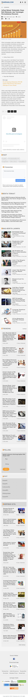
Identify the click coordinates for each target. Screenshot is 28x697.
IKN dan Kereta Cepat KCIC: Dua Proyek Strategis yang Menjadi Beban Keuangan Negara (10, 605)
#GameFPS (5, 496)
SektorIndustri (13, 161)
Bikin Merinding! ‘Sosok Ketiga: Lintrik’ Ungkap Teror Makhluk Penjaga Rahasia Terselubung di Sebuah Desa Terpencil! (9, 401)
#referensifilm (6, 487)
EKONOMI (6, 7)
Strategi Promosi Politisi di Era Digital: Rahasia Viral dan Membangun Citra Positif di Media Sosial (10, 583)
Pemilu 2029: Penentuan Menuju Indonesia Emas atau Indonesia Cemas (10, 637)
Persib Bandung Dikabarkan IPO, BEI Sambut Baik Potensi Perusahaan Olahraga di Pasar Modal (12, 83)
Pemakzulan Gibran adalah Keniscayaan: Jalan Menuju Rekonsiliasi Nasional (9, 626)
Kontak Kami (22, 673)
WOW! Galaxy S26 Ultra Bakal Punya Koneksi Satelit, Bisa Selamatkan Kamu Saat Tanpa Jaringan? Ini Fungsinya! (10, 413)
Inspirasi (14, 245)
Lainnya (25, 328)
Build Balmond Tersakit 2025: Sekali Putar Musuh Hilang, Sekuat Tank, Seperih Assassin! (10, 437)
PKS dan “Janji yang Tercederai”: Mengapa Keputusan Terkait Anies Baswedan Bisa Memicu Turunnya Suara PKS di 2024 (10, 570)
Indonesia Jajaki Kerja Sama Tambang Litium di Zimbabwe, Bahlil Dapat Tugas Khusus (13, 207)
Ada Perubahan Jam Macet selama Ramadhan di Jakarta (19, 252)
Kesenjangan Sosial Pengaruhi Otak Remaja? (19, 232)
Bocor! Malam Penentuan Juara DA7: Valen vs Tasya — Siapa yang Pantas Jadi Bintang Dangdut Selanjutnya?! (10, 362)
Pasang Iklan (23, 671)
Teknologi (14, 321)
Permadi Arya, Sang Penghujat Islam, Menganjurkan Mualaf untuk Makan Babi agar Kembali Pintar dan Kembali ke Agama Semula (9, 556)
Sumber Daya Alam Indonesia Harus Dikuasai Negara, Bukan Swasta (10, 594)
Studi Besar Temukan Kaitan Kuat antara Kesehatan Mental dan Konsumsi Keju (18, 289)
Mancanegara (15, 234)
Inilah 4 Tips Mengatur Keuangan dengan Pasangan (18, 261)
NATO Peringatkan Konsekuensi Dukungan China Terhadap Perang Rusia (18, 300)
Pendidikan (15, 281)
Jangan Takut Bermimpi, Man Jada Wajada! (19, 270)
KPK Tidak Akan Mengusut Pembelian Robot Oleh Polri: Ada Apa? (9, 615)
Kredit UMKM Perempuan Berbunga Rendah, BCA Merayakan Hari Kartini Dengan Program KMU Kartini (13, 199)
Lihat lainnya (22, 644)
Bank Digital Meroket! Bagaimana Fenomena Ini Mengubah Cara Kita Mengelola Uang (13, 203)
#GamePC (5, 480)
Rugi (6, 459)
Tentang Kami (5, 671)
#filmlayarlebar (7, 493)
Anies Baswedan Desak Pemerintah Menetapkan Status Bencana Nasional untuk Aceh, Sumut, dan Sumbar (10, 425)
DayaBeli (4, 158)
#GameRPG (5, 490)
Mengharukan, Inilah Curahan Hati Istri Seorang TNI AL (18, 243)
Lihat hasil (22, 469)
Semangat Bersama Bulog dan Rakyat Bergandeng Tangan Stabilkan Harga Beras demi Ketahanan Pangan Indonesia (13, 216)
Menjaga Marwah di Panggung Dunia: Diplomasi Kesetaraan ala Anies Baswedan (9, 510)
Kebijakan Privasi (13, 673)
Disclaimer (5, 673)
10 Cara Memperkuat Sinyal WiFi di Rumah (18, 319)
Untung (6, 464)
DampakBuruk (22, 161)
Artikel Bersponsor (14, 671)
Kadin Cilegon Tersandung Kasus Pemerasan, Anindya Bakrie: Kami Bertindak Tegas (13, 220)
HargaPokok (5, 161)
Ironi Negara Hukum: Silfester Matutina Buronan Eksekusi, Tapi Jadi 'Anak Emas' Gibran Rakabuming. (9, 532)
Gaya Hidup (15, 293)
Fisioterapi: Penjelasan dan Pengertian (18, 310)
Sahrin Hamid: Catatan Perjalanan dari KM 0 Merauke (9, 544)
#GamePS (5, 483)
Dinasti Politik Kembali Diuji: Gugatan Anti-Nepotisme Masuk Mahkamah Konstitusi (9, 521)
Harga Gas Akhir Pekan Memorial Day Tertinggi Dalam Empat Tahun (11, 211)
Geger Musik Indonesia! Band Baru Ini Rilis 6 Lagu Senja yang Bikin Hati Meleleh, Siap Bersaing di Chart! (10, 350)
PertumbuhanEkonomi (13, 158)
